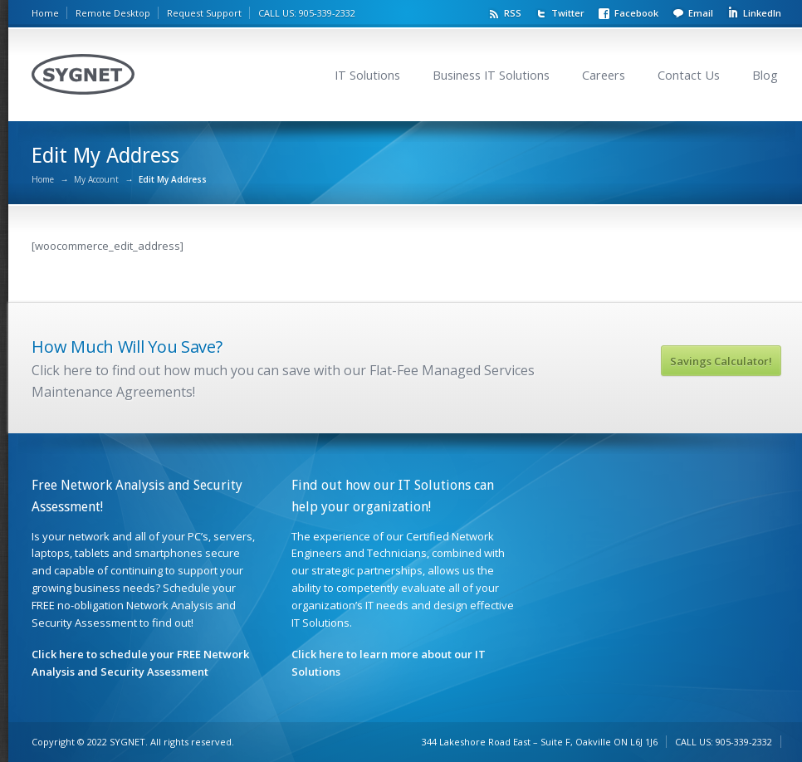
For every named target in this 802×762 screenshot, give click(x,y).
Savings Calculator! (721, 361)
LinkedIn (762, 13)
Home (45, 13)
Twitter (567, 13)
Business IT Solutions (491, 75)
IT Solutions (367, 75)
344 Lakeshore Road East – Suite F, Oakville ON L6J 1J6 (540, 741)
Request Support (204, 13)
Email (700, 13)
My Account (96, 179)
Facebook (636, 13)
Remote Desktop (113, 13)
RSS (512, 13)
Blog (765, 75)
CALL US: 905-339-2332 (306, 13)
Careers (603, 75)
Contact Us (689, 75)
